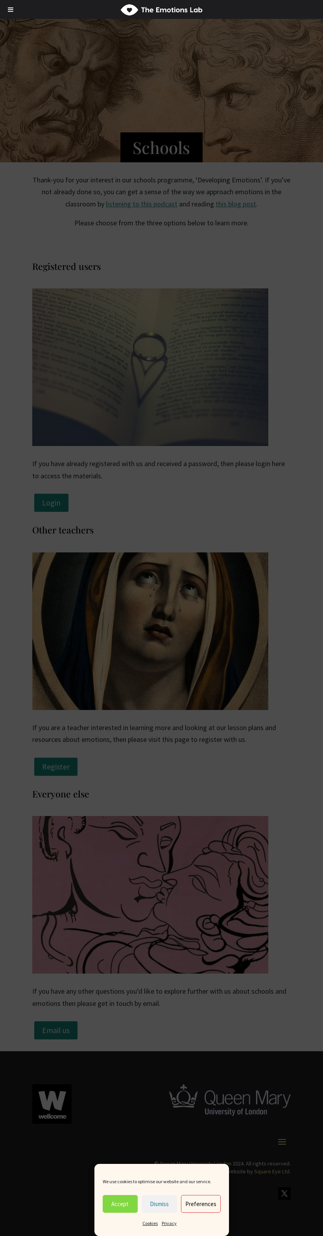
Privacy (169, 1223)
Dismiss (159, 1204)
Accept (120, 1204)
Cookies (150, 1223)
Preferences (200, 1204)
